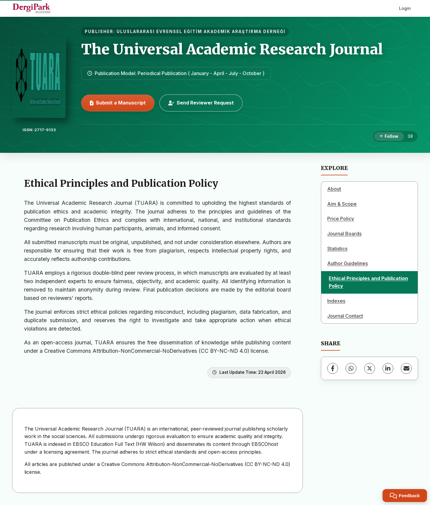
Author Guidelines (347, 263)
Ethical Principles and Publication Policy (368, 282)
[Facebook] (332, 368)
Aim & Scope (342, 204)
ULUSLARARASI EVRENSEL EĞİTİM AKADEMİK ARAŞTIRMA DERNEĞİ (201, 31)
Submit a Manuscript (118, 103)
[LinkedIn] (388, 368)
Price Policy (340, 219)
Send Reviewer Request (201, 103)
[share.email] (406, 368)
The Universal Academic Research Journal (232, 49)
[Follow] (389, 136)
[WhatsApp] (351, 368)
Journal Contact (345, 316)
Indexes (336, 301)
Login (405, 8)
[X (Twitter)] (369, 368)
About (334, 189)
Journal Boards (344, 234)
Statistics (337, 249)
